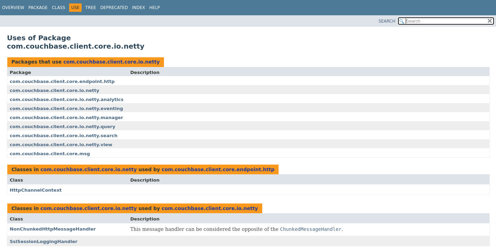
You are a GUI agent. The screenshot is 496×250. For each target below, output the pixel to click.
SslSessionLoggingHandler (43, 241)
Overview (13, 7)
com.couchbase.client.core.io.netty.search (63, 135)
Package (38, 7)
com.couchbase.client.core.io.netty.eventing (66, 108)
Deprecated (114, 7)
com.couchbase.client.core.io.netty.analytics (66, 99)
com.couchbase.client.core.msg (50, 153)
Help (154, 7)
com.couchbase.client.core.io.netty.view (61, 144)
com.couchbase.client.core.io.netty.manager (66, 117)
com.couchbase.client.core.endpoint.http (62, 81)
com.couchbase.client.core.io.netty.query (62, 126)
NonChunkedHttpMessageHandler (53, 229)
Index (138, 7)
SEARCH (387, 21)
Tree (90, 7)
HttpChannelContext (36, 190)
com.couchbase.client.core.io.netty (111, 62)
